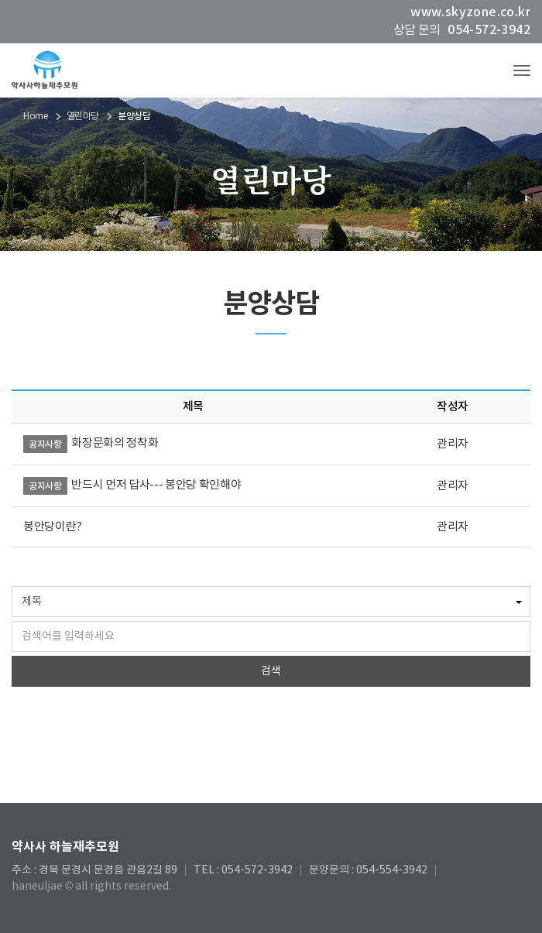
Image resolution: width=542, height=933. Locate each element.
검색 (271, 671)
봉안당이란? (52, 526)
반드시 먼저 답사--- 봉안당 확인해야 (156, 485)
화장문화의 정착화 (114, 443)
